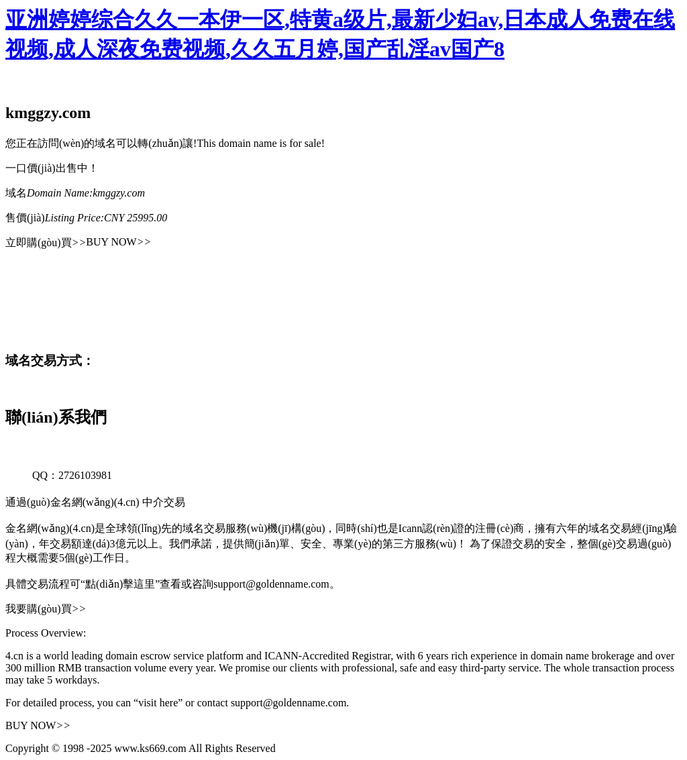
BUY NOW (118, 242)
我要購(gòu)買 (45, 608)
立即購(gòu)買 (45, 242)
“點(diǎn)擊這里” (120, 584)
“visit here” (158, 702)
